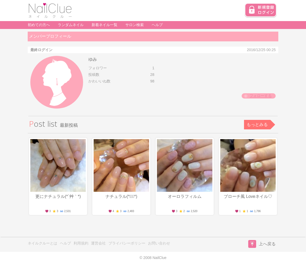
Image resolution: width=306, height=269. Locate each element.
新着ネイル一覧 (104, 25)
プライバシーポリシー (126, 243)
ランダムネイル (71, 25)
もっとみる (257, 124)
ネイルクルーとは (42, 243)
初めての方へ (39, 25)
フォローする (261, 96)
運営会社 (98, 243)
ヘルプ (157, 25)
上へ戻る (262, 244)
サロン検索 (134, 25)
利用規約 (81, 243)
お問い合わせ (159, 243)
